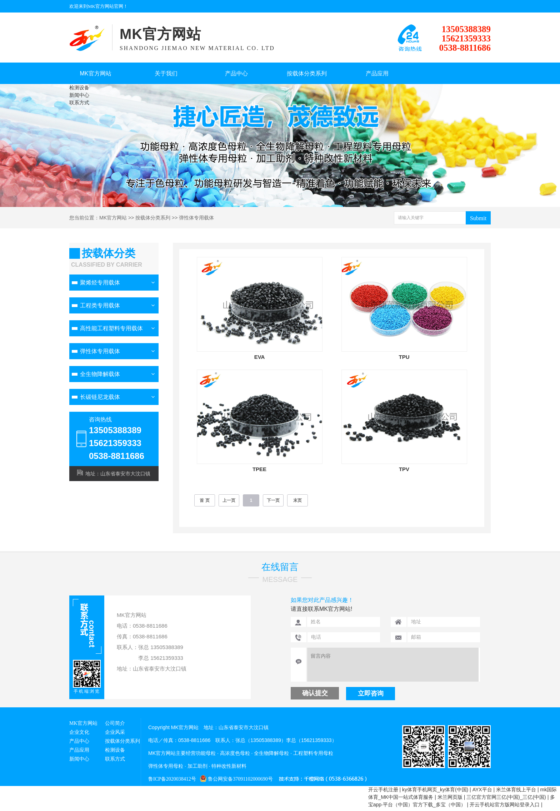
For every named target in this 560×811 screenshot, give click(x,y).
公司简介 (115, 723)
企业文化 (79, 732)
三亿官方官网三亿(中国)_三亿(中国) (506, 797)
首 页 (204, 500)
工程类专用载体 (100, 305)
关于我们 (166, 73)
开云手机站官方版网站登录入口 (505, 804)
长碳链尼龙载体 (100, 397)
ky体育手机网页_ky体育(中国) (435, 789)
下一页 (273, 500)
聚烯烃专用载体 (100, 283)
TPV (404, 469)
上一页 (228, 500)
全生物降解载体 (100, 374)
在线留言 (280, 567)
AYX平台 (482, 789)
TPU (404, 357)
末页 (297, 500)
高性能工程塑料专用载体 (111, 328)
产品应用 (377, 73)
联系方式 (79, 102)
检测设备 (79, 87)
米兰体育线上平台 (516, 789)
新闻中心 (79, 95)
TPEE (259, 469)
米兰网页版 (450, 797)
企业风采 (115, 732)
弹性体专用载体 (196, 218)
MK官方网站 (95, 73)
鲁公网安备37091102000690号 (234, 779)
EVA (259, 357)
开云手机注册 (383, 789)
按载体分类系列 (307, 73)
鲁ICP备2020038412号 (172, 779)
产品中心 (236, 73)
